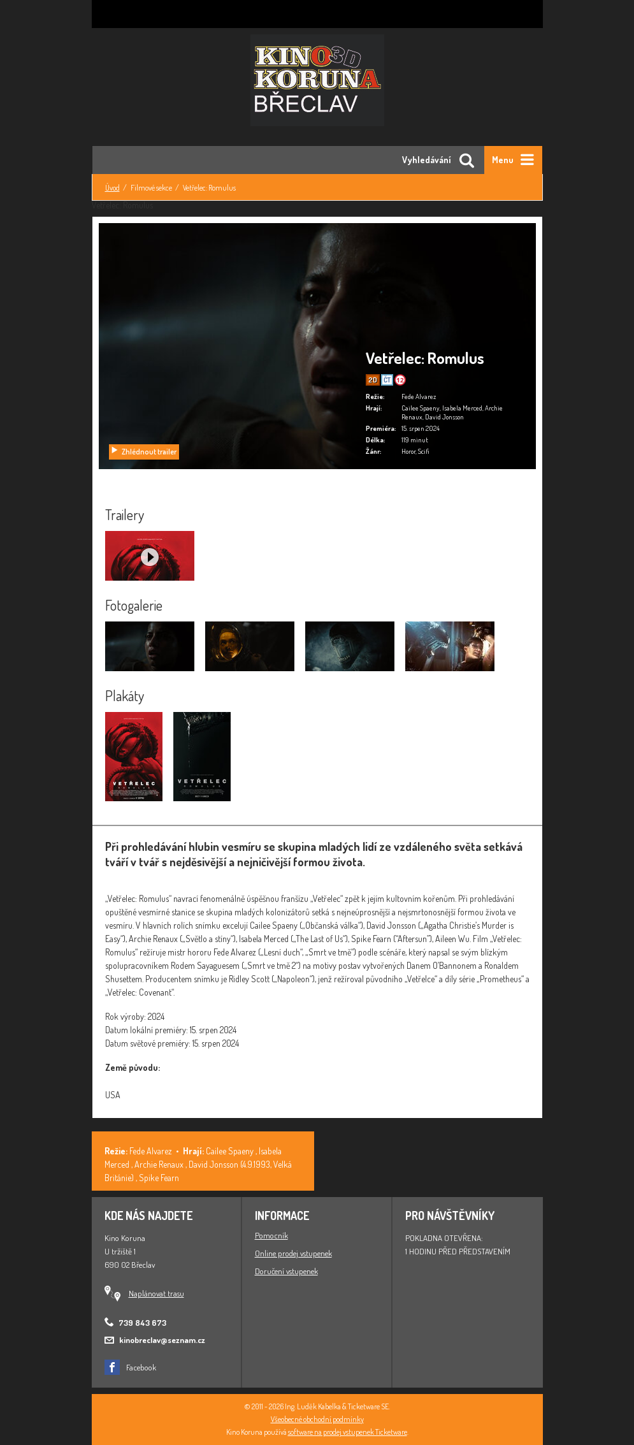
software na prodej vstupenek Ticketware (347, 1432)
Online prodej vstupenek (293, 1253)
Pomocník (271, 1235)
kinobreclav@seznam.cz (162, 1340)
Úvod (112, 187)
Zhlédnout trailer (143, 451)
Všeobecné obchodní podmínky (317, 1419)
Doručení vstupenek (286, 1271)
